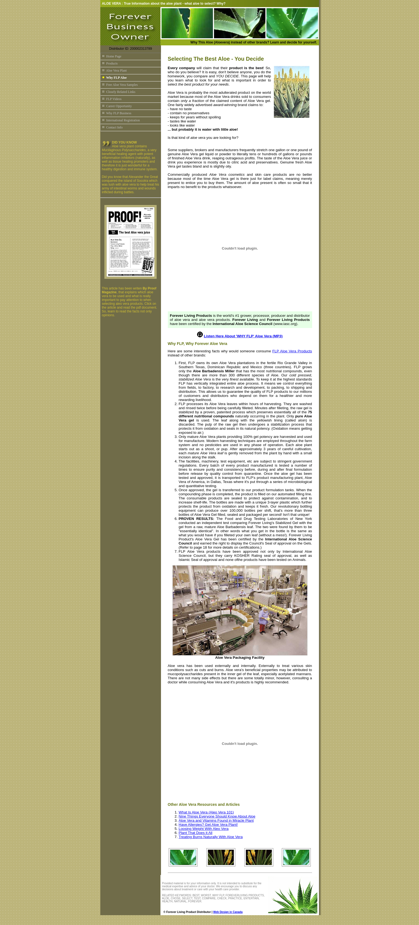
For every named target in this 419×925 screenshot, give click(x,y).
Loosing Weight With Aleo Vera (204, 829)
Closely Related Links (119, 92)
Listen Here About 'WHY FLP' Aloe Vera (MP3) (243, 336)
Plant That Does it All (195, 833)
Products (110, 63)
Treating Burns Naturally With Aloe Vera (211, 837)
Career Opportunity (117, 106)
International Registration (121, 120)
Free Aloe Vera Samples (120, 85)
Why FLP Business (116, 113)
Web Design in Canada (228, 912)
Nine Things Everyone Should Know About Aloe (217, 816)
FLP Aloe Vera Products (292, 351)
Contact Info (112, 127)
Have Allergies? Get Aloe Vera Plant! (208, 824)
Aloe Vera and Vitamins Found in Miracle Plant (216, 820)
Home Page (112, 56)
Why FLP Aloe (114, 78)
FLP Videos (112, 99)
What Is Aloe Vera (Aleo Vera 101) (206, 812)
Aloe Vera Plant (114, 70)
